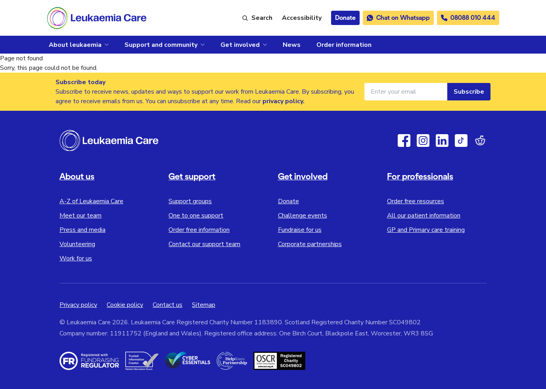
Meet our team (80, 215)
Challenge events (302, 215)
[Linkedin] (442, 140)
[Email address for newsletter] (405, 91)
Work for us (75, 258)
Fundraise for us (300, 229)
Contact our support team (204, 244)
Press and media (82, 229)
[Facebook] (404, 140)
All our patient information (423, 215)
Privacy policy (78, 304)
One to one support (196, 215)
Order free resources (415, 201)
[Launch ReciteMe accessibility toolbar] (302, 17)
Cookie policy (125, 304)
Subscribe (469, 91)
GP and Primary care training (426, 229)
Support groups (190, 201)
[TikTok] (461, 140)
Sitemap (203, 304)
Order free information (199, 229)
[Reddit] (480, 140)
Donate (288, 201)
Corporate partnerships (310, 244)
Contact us (167, 304)
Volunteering (77, 244)
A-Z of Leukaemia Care (91, 201)
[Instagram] (423, 140)
